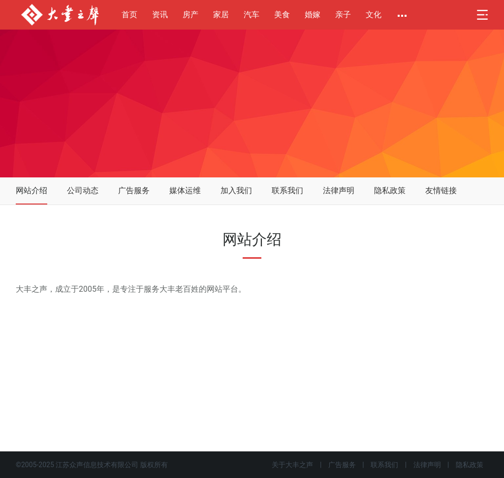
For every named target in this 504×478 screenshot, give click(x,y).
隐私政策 (390, 190)
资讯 (160, 14)
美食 (282, 14)
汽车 (251, 14)
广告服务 (134, 190)
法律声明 (338, 190)
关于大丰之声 (292, 465)
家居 (221, 14)
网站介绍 (31, 190)
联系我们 (287, 190)
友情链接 (441, 190)
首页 (129, 14)
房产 (190, 14)
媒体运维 (185, 190)
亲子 (343, 14)
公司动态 (82, 190)
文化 (373, 14)
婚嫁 (312, 14)
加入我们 (236, 190)
